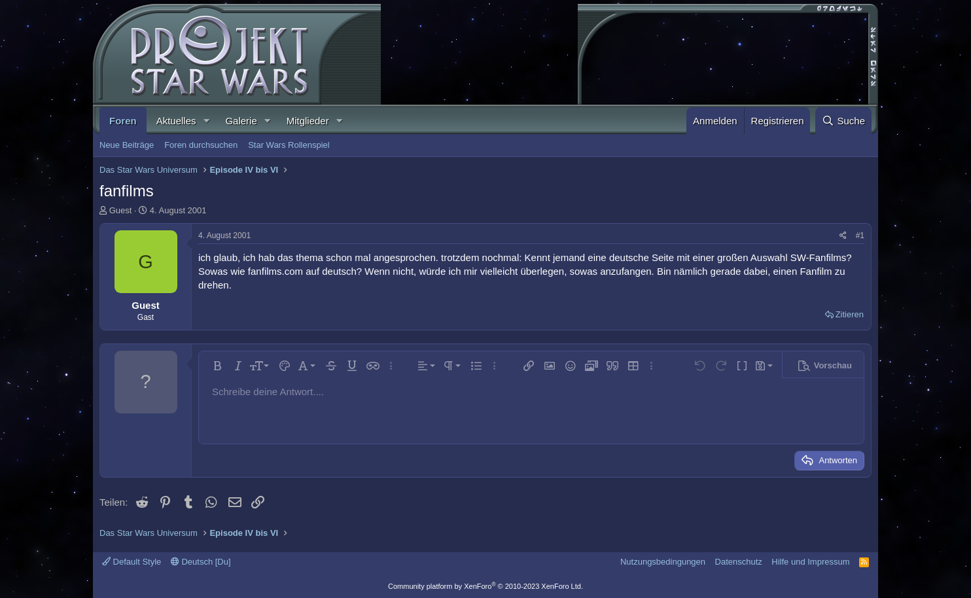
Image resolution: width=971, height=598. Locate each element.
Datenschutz (738, 562)
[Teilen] (843, 235)
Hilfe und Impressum (810, 562)
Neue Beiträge (126, 145)
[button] (206, 120)
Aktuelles (176, 120)
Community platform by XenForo (485, 586)
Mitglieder (308, 120)
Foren (123, 120)
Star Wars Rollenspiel (289, 145)
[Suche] (843, 120)
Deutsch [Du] (201, 562)
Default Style (131, 562)
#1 (860, 235)
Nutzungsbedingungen (662, 562)
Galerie (240, 120)
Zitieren (850, 314)
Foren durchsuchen (201, 145)
